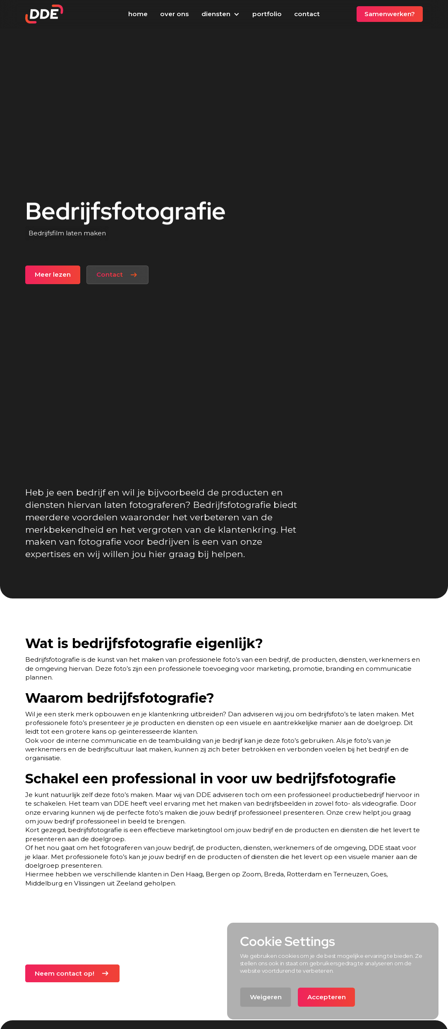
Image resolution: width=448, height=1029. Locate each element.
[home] (44, 14)
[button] (220, 14)
